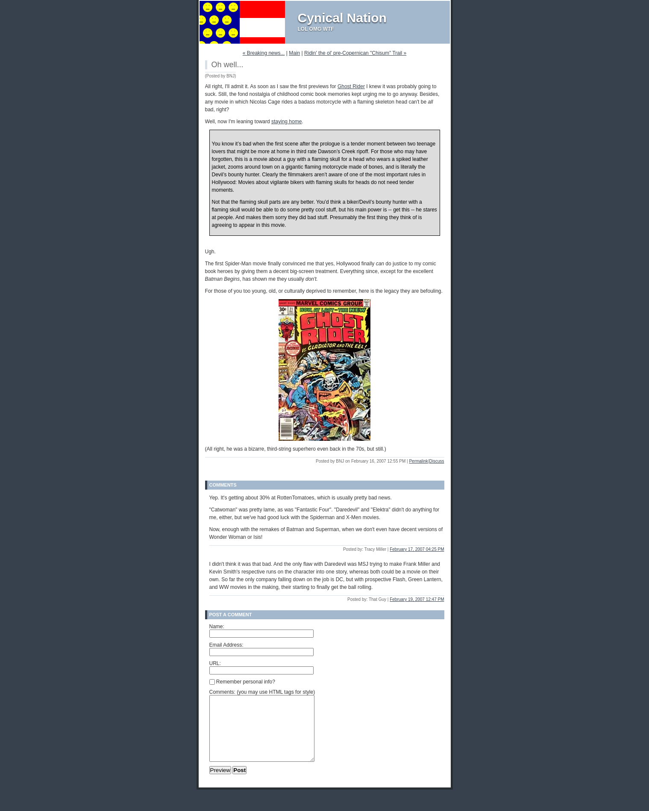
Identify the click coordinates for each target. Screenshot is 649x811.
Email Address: (226, 645)
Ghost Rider (351, 86)
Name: (216, 627)
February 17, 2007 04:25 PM (417, 549)
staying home (286, 122)
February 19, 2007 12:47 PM (417, 599)
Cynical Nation (342, 18)
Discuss (436, 461)
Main (294, 53)
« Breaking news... (264, 53)
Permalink (418, 461)
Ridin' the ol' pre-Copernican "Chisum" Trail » (355, 53)
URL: (215, 663)
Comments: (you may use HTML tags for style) (262, 692)
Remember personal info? (242, 682)
